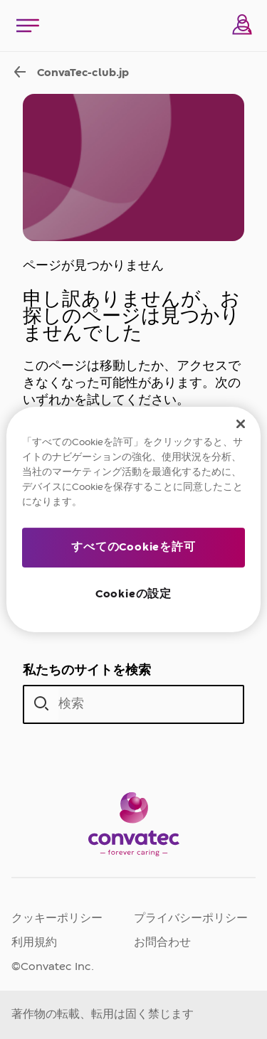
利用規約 (34, 943)
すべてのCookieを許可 (133, 548)
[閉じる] (240, 423)
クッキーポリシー (57, 919)
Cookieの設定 (133, 595)
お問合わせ (162, 943)
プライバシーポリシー (191, 919)
